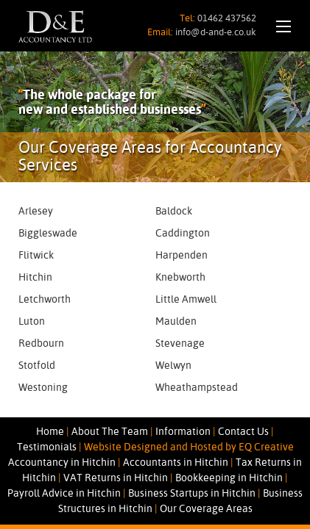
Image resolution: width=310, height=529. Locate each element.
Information (183, 432)
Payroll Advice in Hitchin (64, 494)
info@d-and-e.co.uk (215, 32)
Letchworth (44, 300)
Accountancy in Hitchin (62, 463)
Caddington (182, 233)
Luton (31, 322)
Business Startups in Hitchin (192, 494)
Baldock (173, 211)
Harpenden (181, 256)
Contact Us (243, 432)
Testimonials (47, 447)
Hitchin (35, 278)
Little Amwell (185, 300)
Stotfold (36, 366)
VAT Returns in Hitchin (115, 478)
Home (50, 432)
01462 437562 (226, 19)
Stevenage (180, 344)
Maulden (176, 322)
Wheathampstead (196, 388)
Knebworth (180, 278)
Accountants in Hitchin (175, 463)
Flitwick (36, 256)
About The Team (109, 432)
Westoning (43, 388)
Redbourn (41, 344)
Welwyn (173, 366)
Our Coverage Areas (206, 509)
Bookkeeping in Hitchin (229, 478)
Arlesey (35, 211)
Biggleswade (47, 233)
